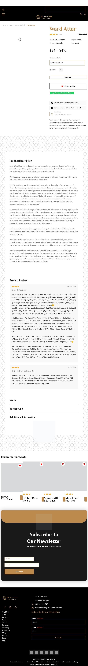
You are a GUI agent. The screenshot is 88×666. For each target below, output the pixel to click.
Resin (4, 619)
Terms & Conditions (16, 661)
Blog (4, 632)
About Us (6, 629)
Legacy (4, 637)
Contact (5, 634)
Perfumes (5, 624)
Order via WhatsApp (63, 92)
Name (37, 617)
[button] (68, 86)
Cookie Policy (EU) (52, 661)
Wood (4, 621)
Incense (5, 616)
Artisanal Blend (20, 25)
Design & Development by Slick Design (42, 663)
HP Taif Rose (30, 498)
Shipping (5, 627)
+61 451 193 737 (41, 603)
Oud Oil (5, 611)
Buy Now (68, 77)
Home (4, 25)
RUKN (5, 496)
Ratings (59, 34)
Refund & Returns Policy (70, 661)
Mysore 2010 (51, 498)
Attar (11, 25)
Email (37, 626)
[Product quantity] (61, 69)
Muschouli (71, 498)
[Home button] (44, 17)
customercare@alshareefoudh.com (49, 607)
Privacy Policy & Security (34, 661)
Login (4, 639)
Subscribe (13, 571)
